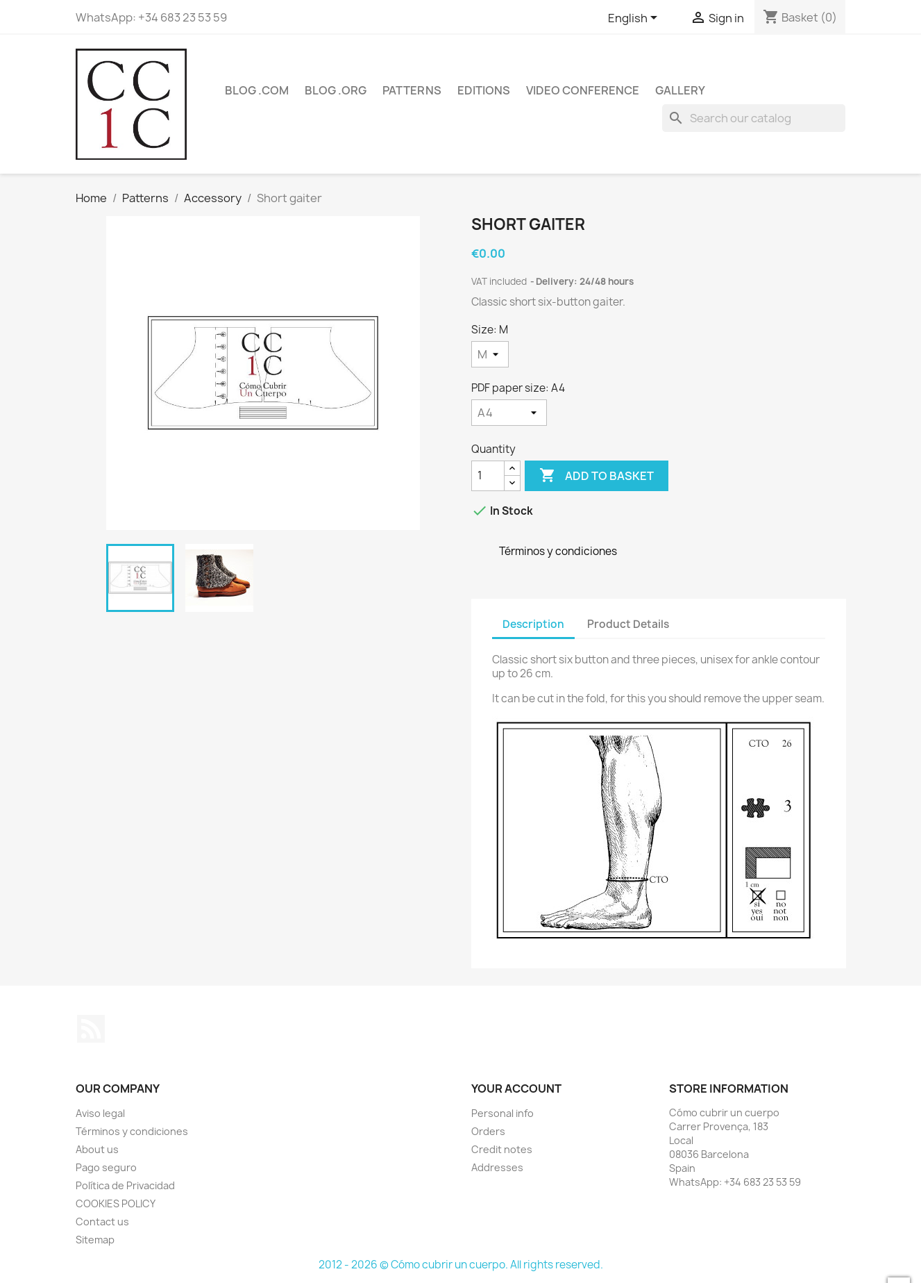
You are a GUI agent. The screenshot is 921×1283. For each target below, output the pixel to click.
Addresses (497, 1167)
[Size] (490, 354)
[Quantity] (488, 476)
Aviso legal (100, 1113)
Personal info (502, 1113)
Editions (483, 90)
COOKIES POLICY (115, 1203)
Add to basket (596, 476)
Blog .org (335, 90)
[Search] (753, 118)
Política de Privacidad (125, 1185)
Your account (516, 1088)
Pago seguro (106, 1167)
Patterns (411, 90)
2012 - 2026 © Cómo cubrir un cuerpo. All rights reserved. (461, 1264)
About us (97, 1149)
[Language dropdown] (635, 18)
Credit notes (501, 1149)
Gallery (680, 90)
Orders (488, 1131)
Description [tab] (533, 624)
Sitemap (95, 1239)
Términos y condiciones (132, 1131)
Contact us (102, 1221)
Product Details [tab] (628, 624)
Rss (91, 1029)
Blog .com (257, 90)
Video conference (582, 90)
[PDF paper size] (509, 412)
